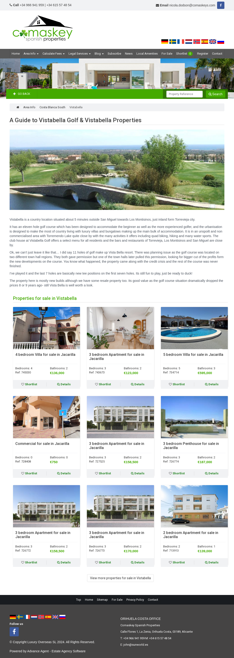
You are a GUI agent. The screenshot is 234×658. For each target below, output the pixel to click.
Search (216, 94)
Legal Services (80, 53)
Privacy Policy (135, 599)
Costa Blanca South (52, 107)
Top (78, 599)
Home (16, 53)
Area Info (31, 53)
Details (64, 384)
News (129, 53)
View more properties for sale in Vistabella (120, 578)
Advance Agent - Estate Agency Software (56, 651)
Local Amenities (147, 53)
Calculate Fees (54, 53)
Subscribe (114, 53)
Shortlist (184, 54)
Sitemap (102, 599)
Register (202, 53)
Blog (99, 53)
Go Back (21, 93)
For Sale (167, 53)
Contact (217, 53)
